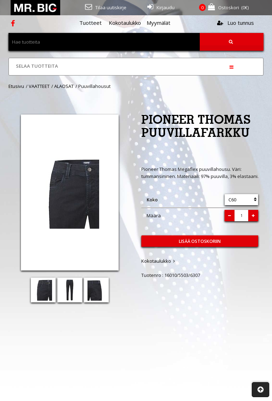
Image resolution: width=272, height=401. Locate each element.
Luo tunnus (235, 22)
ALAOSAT (64, 86)
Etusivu (16, 86)
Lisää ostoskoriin (200, 241)
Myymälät (158, 22)
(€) (224, 7)
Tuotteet (90, 22)
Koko (152, 199)
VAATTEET (39, 86)
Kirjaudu (161, 7)
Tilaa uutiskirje (105, 7)
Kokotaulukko (125, 22)
